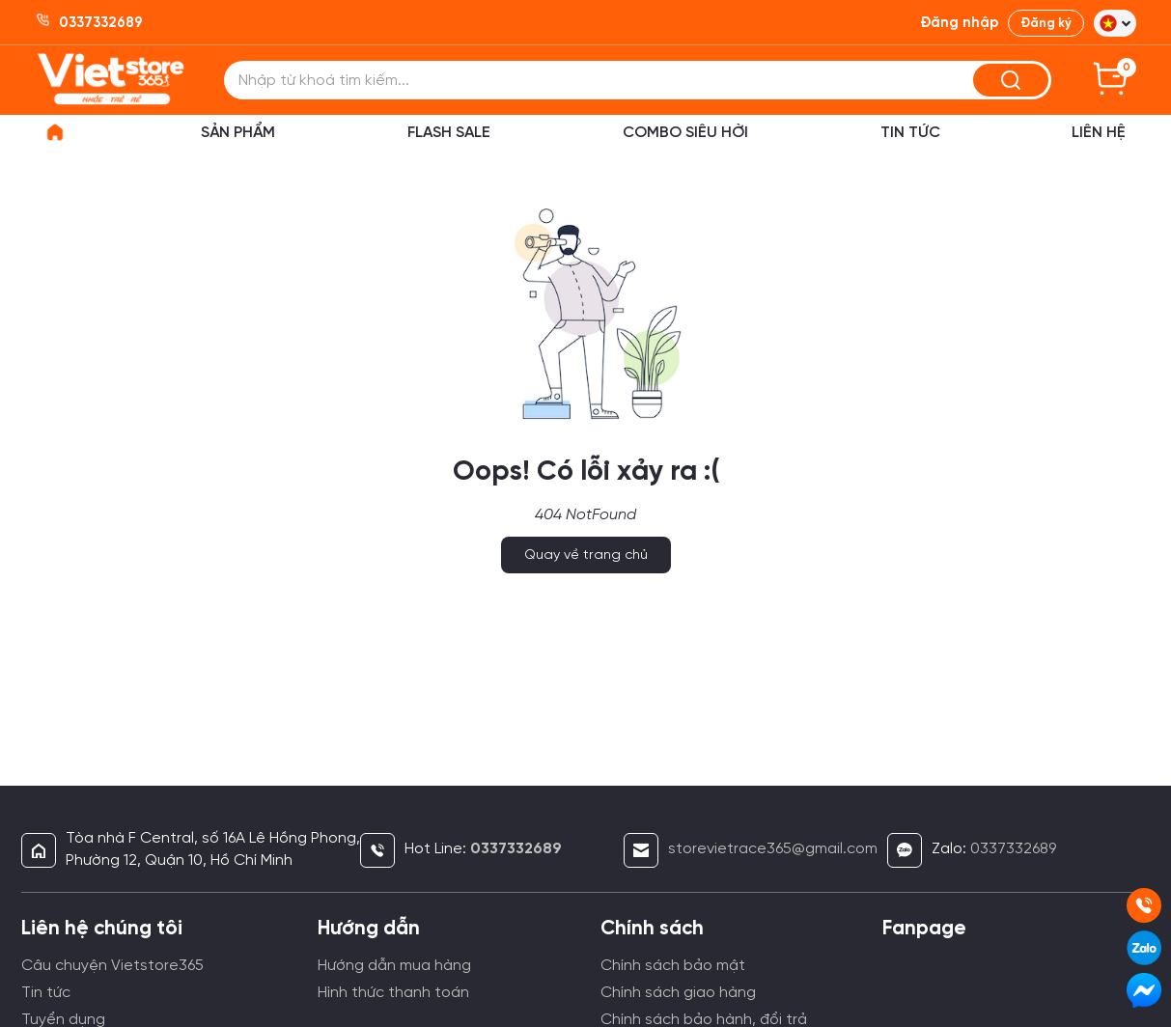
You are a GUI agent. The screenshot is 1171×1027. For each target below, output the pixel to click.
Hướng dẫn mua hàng (394, 966)
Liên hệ (1099, 133)
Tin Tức (910, 133)
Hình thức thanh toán (393, 993)
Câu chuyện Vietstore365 (112, 966)
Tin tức (45, 993)
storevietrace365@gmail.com (773, 849)
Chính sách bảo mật (672, 966)
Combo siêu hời (685, 133)
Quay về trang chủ (586, 555)
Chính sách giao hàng (678, 993)
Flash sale (448, 133)
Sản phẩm (238, 133)
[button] (1115, 23)
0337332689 (1013, 849)
